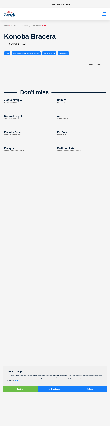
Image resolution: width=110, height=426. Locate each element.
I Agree (20, 389)
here (16, 380)
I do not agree (55, 389)
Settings (90, 389)
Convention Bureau (61, 4)
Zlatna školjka (96, 64)
